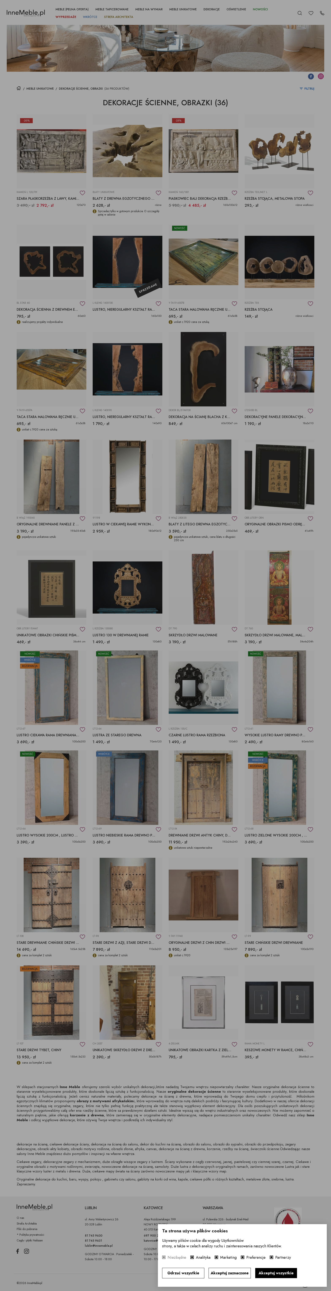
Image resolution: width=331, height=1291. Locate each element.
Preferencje (256, 1257)
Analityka (203, 1257)
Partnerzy (283, 1257)
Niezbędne (177, 1257)
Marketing (228, 1257)
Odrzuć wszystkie (183, 1273)
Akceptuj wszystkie (276, 1273)
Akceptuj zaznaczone (230, 1273)
